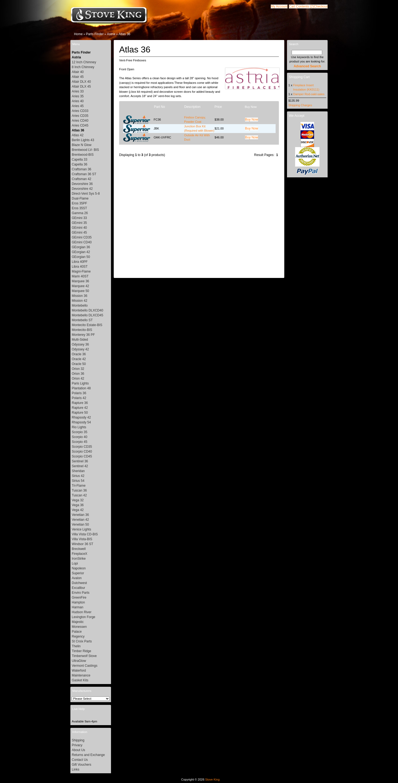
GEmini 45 (79, 232)
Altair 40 (78, 72)
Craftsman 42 (81, 179)
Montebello (80, 305)
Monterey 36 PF (83, 335)
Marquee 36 (80, 281)
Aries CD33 (80, 111)
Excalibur (78, 588)
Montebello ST (82, 320)
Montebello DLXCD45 (87, 315)
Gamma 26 (80, 213)
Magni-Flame (81, 271)
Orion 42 (78, 378)
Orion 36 (78, 374)
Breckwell (79, 549)
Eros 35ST (79, 208)
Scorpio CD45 (82, 456)
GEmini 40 (79, 228)
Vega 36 (78, 505)
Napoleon (79, 568)
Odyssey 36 (80, 344)
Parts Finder (94, 34)
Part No (159, 107)
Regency (78, 636)
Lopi (75, 563)
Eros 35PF (79, 203)
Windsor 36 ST (82, 544)
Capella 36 (79, 164)
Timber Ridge (81, 651)
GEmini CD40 (82, 242)
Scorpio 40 (79, 437)
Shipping (78, 740)
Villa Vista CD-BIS (85, 534)
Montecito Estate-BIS (87, 325)
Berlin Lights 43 (83, 140)
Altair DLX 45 (81, 86)
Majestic (78, 622)
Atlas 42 (77, 135)
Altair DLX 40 (81, 82)
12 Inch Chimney (84, 62)
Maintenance (81, 675)
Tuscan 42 (79, 495)
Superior (78, 573)
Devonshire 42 (82, 189)
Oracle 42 (79, 359)
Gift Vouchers (81, 765)
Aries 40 (78, 101)
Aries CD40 (80, 120)
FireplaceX (79, 554)
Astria (111, 34)
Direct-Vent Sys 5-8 (86, 193)
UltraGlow (79, 661)
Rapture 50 (80, 412)
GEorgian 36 (81, 247)
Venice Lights (81, 529)
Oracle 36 (79, 354)
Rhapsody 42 (81, 417)
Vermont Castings (84, 666)
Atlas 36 (124, 34)
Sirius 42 (78, 476)
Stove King (212, 779)
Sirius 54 (78, 481)
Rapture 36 (80, 403)
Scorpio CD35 (82, 447)
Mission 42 (79, 301)
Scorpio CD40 (82, 451)
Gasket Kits (80, 680)
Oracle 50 (79, 364)
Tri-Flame (79, 485)
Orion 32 (78, 369)
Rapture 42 (80, 408)
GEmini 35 (79, 223)
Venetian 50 (80, 524)
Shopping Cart (299, 77)
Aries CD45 (80, 125)
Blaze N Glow (82, 145)
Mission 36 (79, 296)
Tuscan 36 (79, 490)
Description (192, 107)
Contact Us (80, 760)
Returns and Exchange (88, 755)
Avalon (76, 578)
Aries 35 (78, 96)
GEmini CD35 (82, 237)
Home (78, 34)
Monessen (79, 627)
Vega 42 (78, 510)
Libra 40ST (80, 266)
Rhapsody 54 (81, 422)
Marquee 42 (80, 286)
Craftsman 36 (81, 169)
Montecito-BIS (82, 330)
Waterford (79, 670)
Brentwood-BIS (83, 155)
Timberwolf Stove (84, 656)
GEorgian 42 (81, 252)
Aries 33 (78, 91)
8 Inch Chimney (83, 67)
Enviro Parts (80, 593)
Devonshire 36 (82, 184)
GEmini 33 (79, 218)
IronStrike (79, 558)
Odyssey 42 (80, 349)
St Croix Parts (82, 641)
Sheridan (78, 471)
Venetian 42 (80, 520)
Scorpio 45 (79, 442)
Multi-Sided (80, 339)
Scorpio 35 (79, 432)
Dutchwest (79, 583)
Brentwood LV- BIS (85, 150)
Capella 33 (79, 159)
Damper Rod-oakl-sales (309, 94)
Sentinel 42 (80, 466)
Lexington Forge (83, 617)
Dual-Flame (80, 198)
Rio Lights (79, 427)
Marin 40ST (80, 276)
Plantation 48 (81, 388)
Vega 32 (78, 500)
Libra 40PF (80, 262)
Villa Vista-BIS (82, 539)
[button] (301, 6)
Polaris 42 (79, 398)
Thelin (76, 646)
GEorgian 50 (81, 257)
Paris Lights (80, 383)
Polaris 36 (79, 393)
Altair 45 (78, 77)
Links (75, 769)
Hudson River (82, 612)
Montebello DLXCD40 (87, 310)
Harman (77, 607)
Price (218, 107)
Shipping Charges (300, 105)
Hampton (78, 602)
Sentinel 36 (80, 461)
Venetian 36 (80, 515)
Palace (77, 631)
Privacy (77, 745)
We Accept (296, 116)
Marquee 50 (80, 291)
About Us (78, 750)
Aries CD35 (80, 116)
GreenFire (79, 597)
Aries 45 (78, 106)
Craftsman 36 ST (84, 174)
